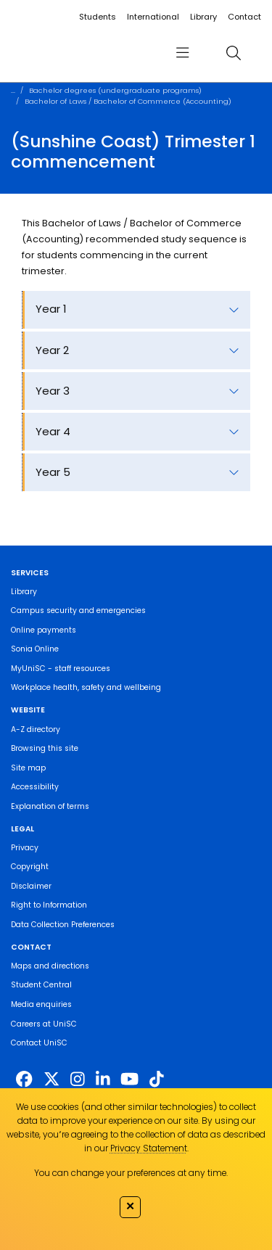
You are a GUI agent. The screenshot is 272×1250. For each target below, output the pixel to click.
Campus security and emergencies (78, 610)
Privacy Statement (148, 1148)
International (153, 16)
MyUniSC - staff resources (60, 668)
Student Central (41, 984)
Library (203, 16)
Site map (28, 767)
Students (97, 16)
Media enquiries (41, 1004)
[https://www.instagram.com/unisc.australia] (77, 1079)
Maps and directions (50, 966)
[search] (233, 52)
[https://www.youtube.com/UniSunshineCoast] (129, 1079)
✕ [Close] (130, 1205)
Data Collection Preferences (63, 924)
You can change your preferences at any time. (131, 1173)
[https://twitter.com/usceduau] (51, 1079)
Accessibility (35, 786)
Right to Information (49, 905)
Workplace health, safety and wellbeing (86, 687)
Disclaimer (31, 886)
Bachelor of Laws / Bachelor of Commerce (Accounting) (128, 101)
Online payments (43, 630)
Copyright (30, 866)
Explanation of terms (50, 806)
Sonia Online (35, 648)
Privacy (24, 847)
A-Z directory (35, 729)
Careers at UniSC (44, 1024)
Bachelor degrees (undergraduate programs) (115, 90)
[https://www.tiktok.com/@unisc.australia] (156, 1079)
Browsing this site (44, 748)
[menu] (182, 52)
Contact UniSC (39, 1042)
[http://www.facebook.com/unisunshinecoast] (24, 1079)
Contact (244, 16)
